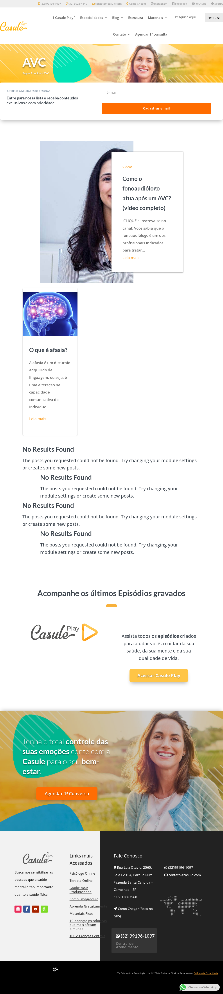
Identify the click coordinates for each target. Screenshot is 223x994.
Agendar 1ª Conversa (67, 793)
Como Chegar (136, 3)
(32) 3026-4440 (76, 3)
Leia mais (130, 257)
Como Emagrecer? (84, 899)
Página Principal (31, 73)
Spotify (217, 3)
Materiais (155, 17)
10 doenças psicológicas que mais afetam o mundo (88, 925)
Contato (119, 34)
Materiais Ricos (81, 913)
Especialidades (91, 17)
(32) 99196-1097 (49, 3)
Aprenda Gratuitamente (88, 906)
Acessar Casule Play (158, 675)
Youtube (199, 3)
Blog (115, 17)
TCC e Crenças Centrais (87, 936)
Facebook (179, 3)
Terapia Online (81, 880)
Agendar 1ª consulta (151, 34)
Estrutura (135, 17)
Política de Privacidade (206, 973)
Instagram (159, 3)
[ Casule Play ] (64, 17)
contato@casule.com (107, 3)
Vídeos (127, 167)
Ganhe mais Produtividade (81, 890)
